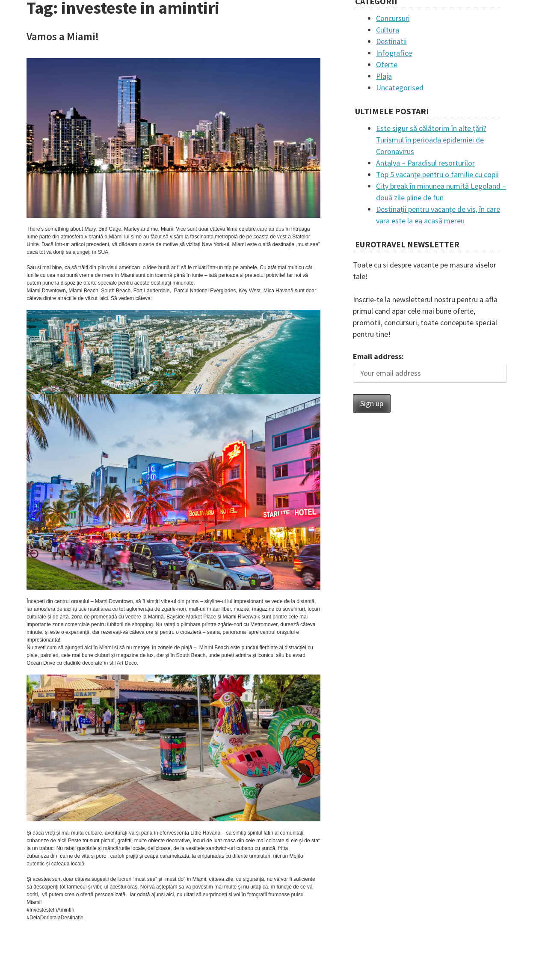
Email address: (378, 356)
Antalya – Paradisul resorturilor (425, 163)
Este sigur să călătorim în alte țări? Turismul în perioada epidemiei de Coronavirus (431, 139)
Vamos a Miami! (63, 36)
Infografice (394, 53)
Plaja (384, 76)
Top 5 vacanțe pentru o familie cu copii (437, 174)
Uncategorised (399, 87)
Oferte (386, 64)
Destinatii (391, 41)
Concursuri (393, 18)
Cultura (387, 30)
